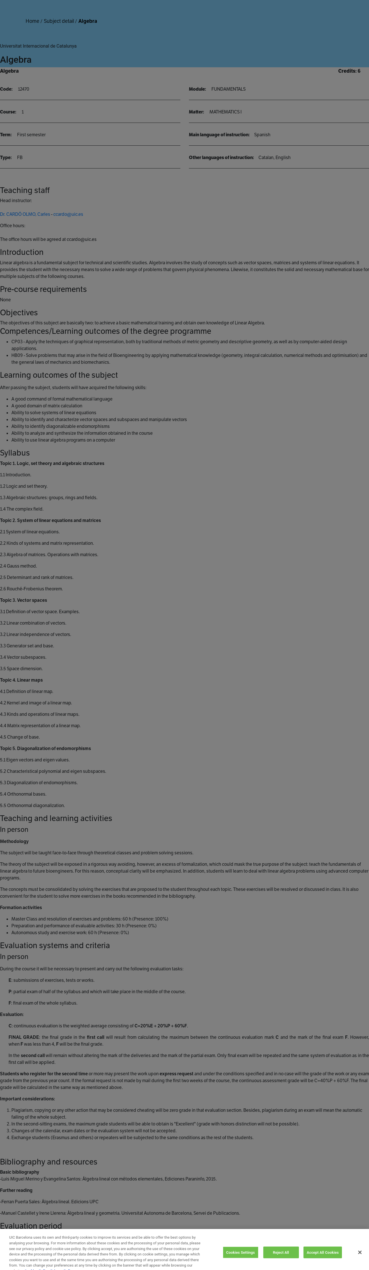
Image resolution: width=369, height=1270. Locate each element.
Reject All (281, 1258)
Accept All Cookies (323, 1258)
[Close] (360, 1258)
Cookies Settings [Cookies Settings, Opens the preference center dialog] (240, 1258)
